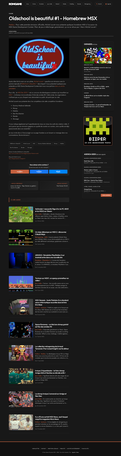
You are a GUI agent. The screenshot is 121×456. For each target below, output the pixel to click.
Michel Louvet (38, 81)
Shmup (55, 143)
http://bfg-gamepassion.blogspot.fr (17, 158)
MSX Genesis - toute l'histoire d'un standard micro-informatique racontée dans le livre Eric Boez (51, 302)
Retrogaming (87, 4)
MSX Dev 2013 (22, 92)
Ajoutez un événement (73, 448)
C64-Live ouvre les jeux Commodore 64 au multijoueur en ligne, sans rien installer (97, 78)
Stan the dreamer (14, 147)
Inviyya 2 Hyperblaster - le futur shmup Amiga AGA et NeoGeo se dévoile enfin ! (50, 372)
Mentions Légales (53, 448)
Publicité (62, 448)
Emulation (41, 4)
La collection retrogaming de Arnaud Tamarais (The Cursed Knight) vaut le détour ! (52, 348)
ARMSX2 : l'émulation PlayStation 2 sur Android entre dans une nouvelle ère (49, 256)
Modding (72, 4)
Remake (79, 4)
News (77, 452)
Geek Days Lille (88, 161)
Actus (27, 4)
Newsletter (35, 448)
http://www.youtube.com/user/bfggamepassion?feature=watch (24, 153)
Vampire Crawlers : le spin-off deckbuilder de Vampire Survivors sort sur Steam (97, 106)
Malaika (62, 143)
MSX (10, 95)
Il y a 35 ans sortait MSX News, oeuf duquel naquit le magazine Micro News (51, 418)
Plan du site (85, 448)
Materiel (57, 4)
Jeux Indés (49, 4)
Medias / (12, 24)
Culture (34, 4)
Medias (64, 4)
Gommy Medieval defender (44, 143)
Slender (23, 147)
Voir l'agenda (106, 195)
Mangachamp (88, 189)
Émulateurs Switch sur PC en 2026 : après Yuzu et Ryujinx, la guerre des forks (96, 87)
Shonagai (30, 147)
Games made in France (91, 170)
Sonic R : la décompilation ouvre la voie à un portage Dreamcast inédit (97, 68)
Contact (43, 448)
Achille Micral (13, 31)
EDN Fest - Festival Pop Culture (93, 180)
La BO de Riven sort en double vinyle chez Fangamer (96, 96)
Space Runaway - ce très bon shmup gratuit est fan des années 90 (51, 325)
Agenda (73, 452)
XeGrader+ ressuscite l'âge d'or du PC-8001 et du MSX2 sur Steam (52, 210)
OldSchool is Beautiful (28, 84)
